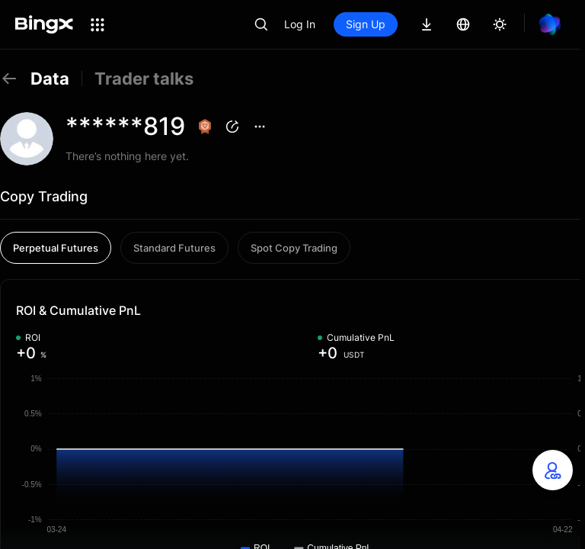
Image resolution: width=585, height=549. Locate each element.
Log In (299, 24)
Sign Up (365, 24)
